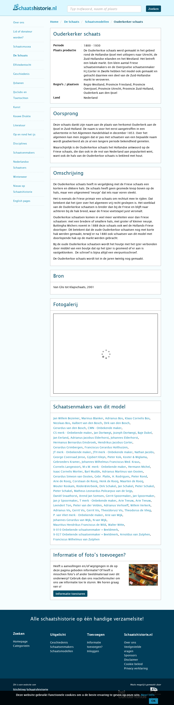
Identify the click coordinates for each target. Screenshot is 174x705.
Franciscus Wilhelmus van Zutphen (76, 539)
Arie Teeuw (126, 500)
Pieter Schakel (144, 486)
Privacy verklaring (136, 668)
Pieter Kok (114, 457)
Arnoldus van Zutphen (135, 534)
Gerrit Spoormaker (118, 495)
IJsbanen (18, 83)
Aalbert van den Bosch (87, 423)
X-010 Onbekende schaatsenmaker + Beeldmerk (85, 529)
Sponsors (130, 655)
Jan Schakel (125, 486)
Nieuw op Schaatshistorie (22, 188)
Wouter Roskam (63, 486)
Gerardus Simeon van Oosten (73, 476)
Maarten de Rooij (131, 481)
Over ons (18, 22)
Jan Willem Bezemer (66, 418)
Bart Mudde (92, 471)
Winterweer (20, 176)
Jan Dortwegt (102, 432)
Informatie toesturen (70, 594)
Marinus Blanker (92, 418)
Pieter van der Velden (87, 505)
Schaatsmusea (22, 46)
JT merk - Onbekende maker (72, 452)
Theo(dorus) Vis (112, 510)
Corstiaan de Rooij (85, 481)
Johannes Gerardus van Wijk (72, 520)
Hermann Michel (139, 466)
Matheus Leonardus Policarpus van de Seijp (103, 490)
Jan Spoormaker (143, 495)
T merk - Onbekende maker (98, 500)
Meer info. (148, 695)
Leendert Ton (62, 505)
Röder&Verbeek (86, 486)
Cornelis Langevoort (66, 466)
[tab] (26, 634)
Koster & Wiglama (135, 457)
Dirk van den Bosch (117, 423)
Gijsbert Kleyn (96, 457)
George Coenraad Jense (69, 457)
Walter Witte (116, 524)
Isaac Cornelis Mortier (68, 471)
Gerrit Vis (78, 510)
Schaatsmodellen (61, 651)
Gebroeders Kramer (66, 461)
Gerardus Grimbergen (68, 447)
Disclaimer (131, 659)
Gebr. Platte (102, 476)
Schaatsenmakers (24, 152)
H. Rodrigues (120, 476)
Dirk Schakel (107, 486)
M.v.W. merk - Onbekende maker (104, 466)
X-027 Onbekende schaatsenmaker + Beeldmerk (85, 534)
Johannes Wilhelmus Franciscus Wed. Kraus (110, 461)
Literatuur (19, 125)
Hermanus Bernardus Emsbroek (74, 442)
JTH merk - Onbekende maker (113, 452)
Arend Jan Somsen (91, 495)
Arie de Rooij (62, 481)
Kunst (16, 107)
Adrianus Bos (114, 418)
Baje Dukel (145, 432)
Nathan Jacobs (144, 452)
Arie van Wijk (113, 515)
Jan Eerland (60, 437)
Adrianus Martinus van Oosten (122, 471)
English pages (21, 200)
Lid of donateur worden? (22, 34)
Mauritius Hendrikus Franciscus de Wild (79, 524)
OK (153, 701)
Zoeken (153, 9)
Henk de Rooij (108, 481)
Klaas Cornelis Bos (137, 418)
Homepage (20, 641)
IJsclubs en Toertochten (20, 95)
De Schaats (20, 55)
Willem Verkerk (140, 505)
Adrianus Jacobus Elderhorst (89, 437)
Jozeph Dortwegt (124, 432)
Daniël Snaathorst (65, 495)
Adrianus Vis (61, 510)
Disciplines (20, 143)
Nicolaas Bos (61, 423)
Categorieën (21, 645)
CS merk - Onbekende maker (72, 432)
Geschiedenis (21, 73)
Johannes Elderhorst (124, 437)
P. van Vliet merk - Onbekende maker (78, 515)
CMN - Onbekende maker (105, 428)
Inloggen (93, 651)
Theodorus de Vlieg (137, 510)
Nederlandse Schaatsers (21, 164)
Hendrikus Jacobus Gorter (115, 442)
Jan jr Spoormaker (65, 500)
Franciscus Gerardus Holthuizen (106, 447)
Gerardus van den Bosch (69, 428)
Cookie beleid (133, 664)
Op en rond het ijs (24, 134)
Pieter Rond (139, 476)
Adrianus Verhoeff (116, 505)
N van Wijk (100, 520)
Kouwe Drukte (22, 116)
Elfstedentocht (22, 64)
